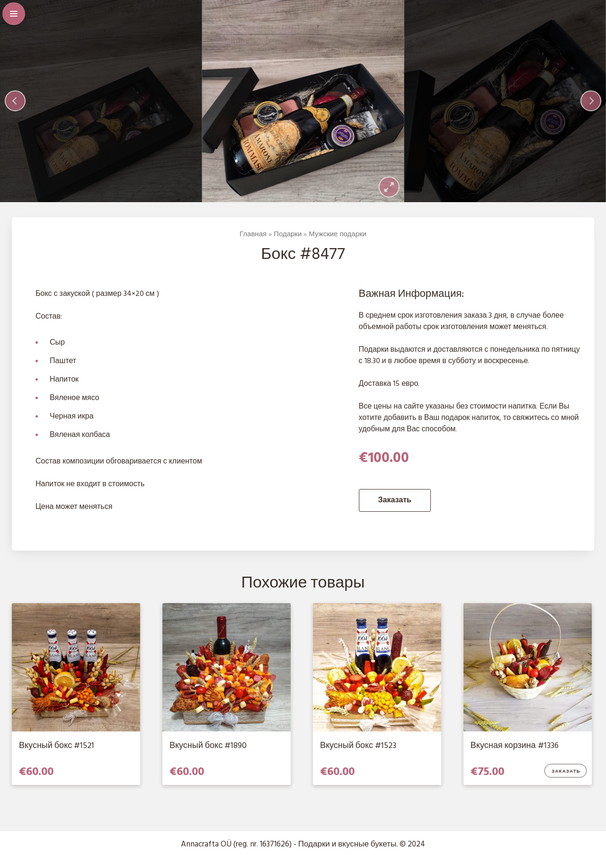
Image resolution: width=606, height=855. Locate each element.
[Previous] (15, 100)
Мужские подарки (337, 234)
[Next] (590, 100)
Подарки (288, 234)
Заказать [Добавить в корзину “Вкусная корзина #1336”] (566, 771)
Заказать (394, 500)
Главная (253, 234)
